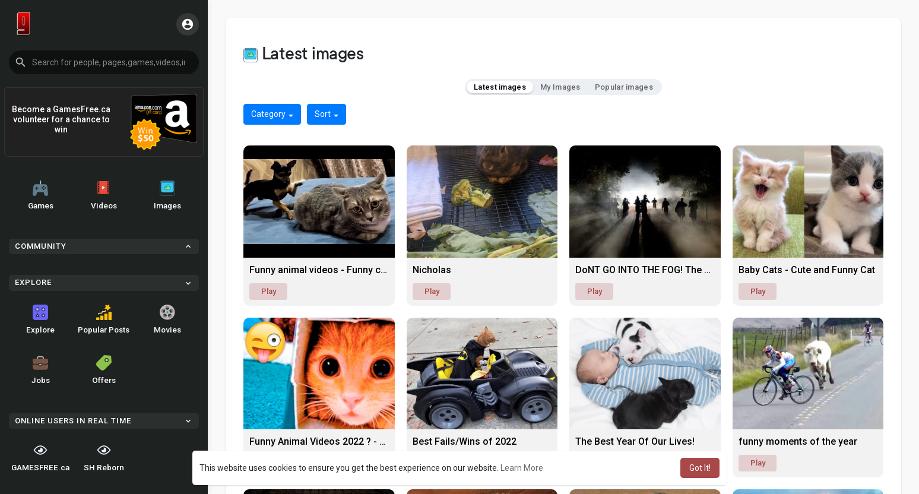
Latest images (500, 87)
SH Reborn (104, 457)
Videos (104, 195)
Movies (167, 319)
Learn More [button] (521, 468)
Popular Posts (103, 319)
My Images (560, 87)
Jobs (40, 370)
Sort (326, 114)
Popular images (624, 87)
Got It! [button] (700, 468)
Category (272, 114)
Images (167, 195)
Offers (104, 370)
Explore (40, 319)
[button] (104, 62)
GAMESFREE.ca (40, 457)
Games (40, 195)
